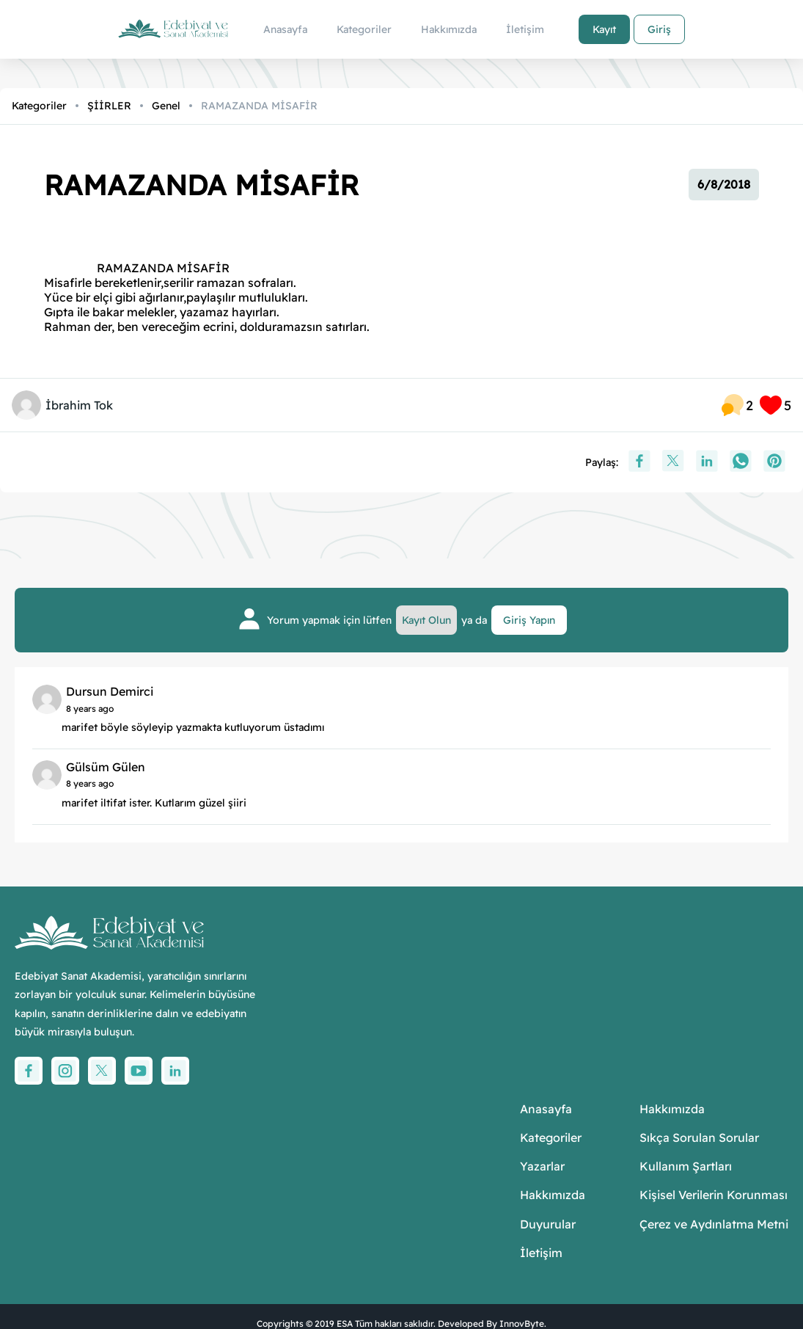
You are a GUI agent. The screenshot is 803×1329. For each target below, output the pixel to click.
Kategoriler (39, 106)
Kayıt (604, 29)
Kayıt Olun (426, 620)
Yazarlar (542, 1166)
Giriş (659, 29)
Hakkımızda (552, 1195)
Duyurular (548, 1224)
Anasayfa (546, 1109)
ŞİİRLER (109, 106)
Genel (166, 106)
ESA (345, 1323)
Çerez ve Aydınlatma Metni (713, 1224)
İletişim (541, 1253)
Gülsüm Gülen (105, 767)
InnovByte (521, 1323)
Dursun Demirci (109, 692)
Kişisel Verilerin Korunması (713, 1195)
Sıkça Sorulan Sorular (699, 1138)
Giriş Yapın (529, 620)
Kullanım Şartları (685, 1166)
